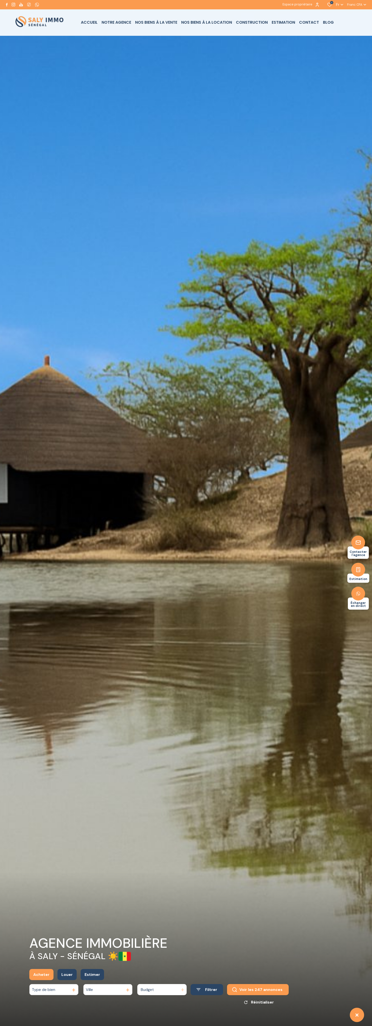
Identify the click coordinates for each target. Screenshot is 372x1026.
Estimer (92, 981)
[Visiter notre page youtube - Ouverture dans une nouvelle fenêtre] (21, 4)
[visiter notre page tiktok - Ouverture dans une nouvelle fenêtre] (29, 4)
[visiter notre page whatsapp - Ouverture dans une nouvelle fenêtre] (37, 5)
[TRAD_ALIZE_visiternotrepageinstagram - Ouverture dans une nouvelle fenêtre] (13, 4)
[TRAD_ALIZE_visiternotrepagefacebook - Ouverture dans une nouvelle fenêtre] (7, 4)
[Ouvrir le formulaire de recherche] (207, 996)
